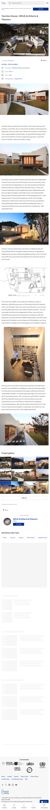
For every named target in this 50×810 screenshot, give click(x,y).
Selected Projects (43, 538)
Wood (4, 538)
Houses (4, 64)
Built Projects (31, 538)
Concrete (12, 538)
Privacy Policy (23, 8)
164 (10, 72)
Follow (18, 524)
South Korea (13, 64)
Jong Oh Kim (18, 79)
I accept (40, 9)
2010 (10, 75)
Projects (21, 538)
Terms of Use (17, 8)
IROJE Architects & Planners (21, 68)
